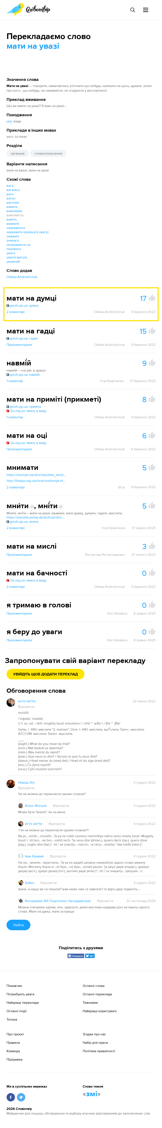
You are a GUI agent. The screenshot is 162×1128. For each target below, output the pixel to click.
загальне (18, 153)
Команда (13, 1051)
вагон (11, 198)
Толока (12, 1019)
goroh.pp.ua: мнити (22, 521)
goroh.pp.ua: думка (22, 305)
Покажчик (14, 986)
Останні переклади (97, 994)
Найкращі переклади (23, 1002)
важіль (12, 219)
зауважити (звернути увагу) (28, 232)
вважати (13, 223)
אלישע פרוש (27, 701)
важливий (14, 211)
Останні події (17, 1011)
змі (91, 1094)
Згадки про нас (94, 1034)
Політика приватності (99, 1051)
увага (11, 253)
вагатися (13, 190)
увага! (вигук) (17, 257)
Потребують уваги (20, 994)
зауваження (16, 228)
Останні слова (93, 986)
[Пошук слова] (132, 10)
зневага (13, 240)
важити (12, 206)
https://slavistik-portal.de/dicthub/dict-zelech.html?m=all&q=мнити (36, 517)
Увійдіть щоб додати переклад (45, 674)
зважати (13, 236)
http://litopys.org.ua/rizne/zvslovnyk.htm (36, 480)
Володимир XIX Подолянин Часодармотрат (58, 901)
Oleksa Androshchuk (22, 277)
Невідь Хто (26, 782)
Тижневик (90, 1002)
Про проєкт (15, 1034)
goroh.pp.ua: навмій (23, 374)
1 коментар (15, 381)
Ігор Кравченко (112, 381)
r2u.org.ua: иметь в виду (26, 411)
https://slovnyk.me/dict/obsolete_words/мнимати (36, 475)
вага (10, 185)
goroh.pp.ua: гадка (22, 338)
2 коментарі (16, 312)
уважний (13, 261)
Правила (13, 1042)
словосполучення (48, 153)
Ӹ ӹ (121, 487)
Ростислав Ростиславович (105, 554)
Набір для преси (95, 1042)
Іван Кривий (34, 856)
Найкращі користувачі (100, 1011)
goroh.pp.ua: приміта (24, 406)
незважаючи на (18, 244)
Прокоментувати (19, 344)
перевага (14, 249)
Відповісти (26, 706)
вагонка (13, 202)
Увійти (18, 925)
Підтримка (14, 1059)
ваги (10, 194)
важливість (15, 215)
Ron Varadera (117, 613)
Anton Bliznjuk (36, 805)
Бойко (29, 883)
